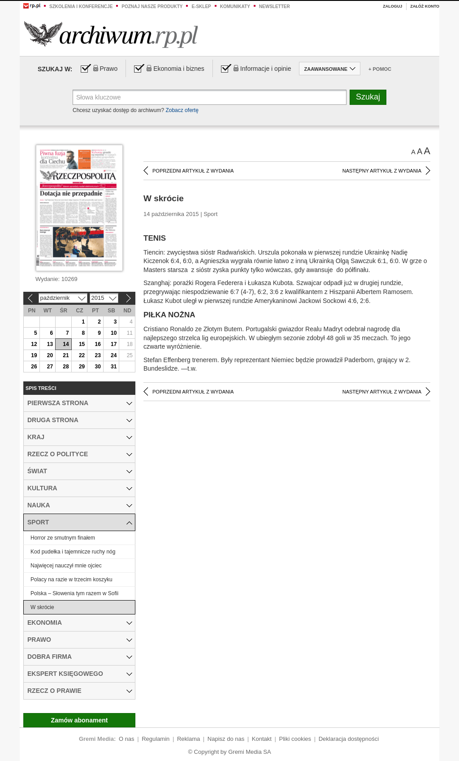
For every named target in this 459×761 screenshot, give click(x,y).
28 (66, 366)
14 (66, 344)
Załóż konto (424, 6)
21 (66, 355)
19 (34, 355)
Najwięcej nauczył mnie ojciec (66, 565)
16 (97, 344)
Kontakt (262, 738)
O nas (126, 738)
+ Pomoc (379, 69)
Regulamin (155, 738)
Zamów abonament (79, 720)
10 (114, 333)
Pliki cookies (295, 738)
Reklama (188, 738)
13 (50, 344)
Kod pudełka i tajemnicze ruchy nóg (72, 552)
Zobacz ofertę (181, 110)
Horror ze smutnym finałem (62, 538)
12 (34, 344)
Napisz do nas (226, 738)
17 (114, 344)
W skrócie (42, 607)
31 (114, 366)
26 (34, 366)
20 (50, 355)
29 (82, 366)
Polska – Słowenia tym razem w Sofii (74, 593)
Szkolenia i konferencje (81, 6)
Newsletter (274, 6)
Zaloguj (392, 6)
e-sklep (201, 6)
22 (82, 355)
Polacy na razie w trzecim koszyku (71, 579)
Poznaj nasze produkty (151, 6)
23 (97, 355)
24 (114, 355)
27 (50, 366)
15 (82, 344)
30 (97, 366)
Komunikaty (235, 6)
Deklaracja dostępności (349, 738)
